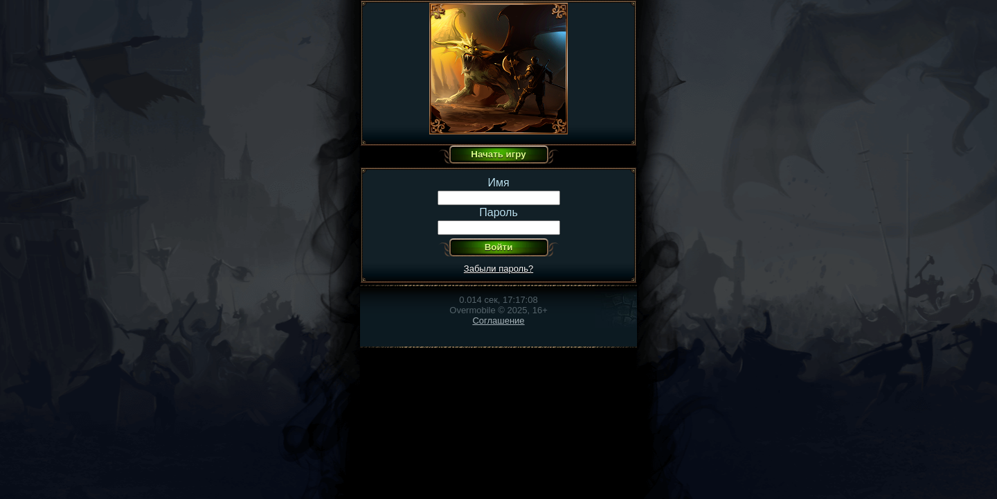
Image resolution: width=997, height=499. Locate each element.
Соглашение (498, 320)
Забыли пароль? (498, 268)
